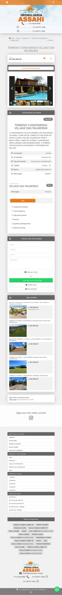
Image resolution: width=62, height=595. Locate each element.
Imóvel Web (13, 441)
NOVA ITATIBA (13, 447)
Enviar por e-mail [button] (31, 272)
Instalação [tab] (22, 201)
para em (23, 525)
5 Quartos (12, 490)
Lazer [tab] (13, 201)
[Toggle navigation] (53, 2)
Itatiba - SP (25, 38)
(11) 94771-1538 (39, 27)
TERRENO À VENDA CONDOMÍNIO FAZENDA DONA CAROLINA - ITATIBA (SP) (30, 321)
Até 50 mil (12, 497)
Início (11, 38)
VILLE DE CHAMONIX (16, 450)
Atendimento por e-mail (31, 573)
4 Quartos (12, 487)
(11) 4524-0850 (34, 23)
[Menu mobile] (7, 2)
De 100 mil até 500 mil (16, 503)
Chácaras (12, 460)
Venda (18, 38)
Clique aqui (13, 399)
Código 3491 (15, 40)
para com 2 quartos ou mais (22, 537)
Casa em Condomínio (16, 464)
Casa (10, 457)
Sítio (10, 470)
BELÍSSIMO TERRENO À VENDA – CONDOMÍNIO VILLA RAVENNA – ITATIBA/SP (31, 339)
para (42, 524)
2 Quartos (12, 480)
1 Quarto (12, 477)
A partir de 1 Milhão (15, 510)
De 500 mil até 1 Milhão (16, 507)
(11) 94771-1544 (38, 31)
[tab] (18, 68)
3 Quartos (12, 484)
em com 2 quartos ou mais (40, 531)
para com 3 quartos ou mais (31, 550)
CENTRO (11, 437)
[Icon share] (30, 418)
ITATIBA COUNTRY (15, 444)
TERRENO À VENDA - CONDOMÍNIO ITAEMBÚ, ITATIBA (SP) (28, 375)
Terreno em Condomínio (39, 38)
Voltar (50, 40)
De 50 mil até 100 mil (16, 500)
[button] (12, 88)
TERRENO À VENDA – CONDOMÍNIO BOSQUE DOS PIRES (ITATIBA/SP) (27, 358)
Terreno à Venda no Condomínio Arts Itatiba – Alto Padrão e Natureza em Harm (29, 303)
